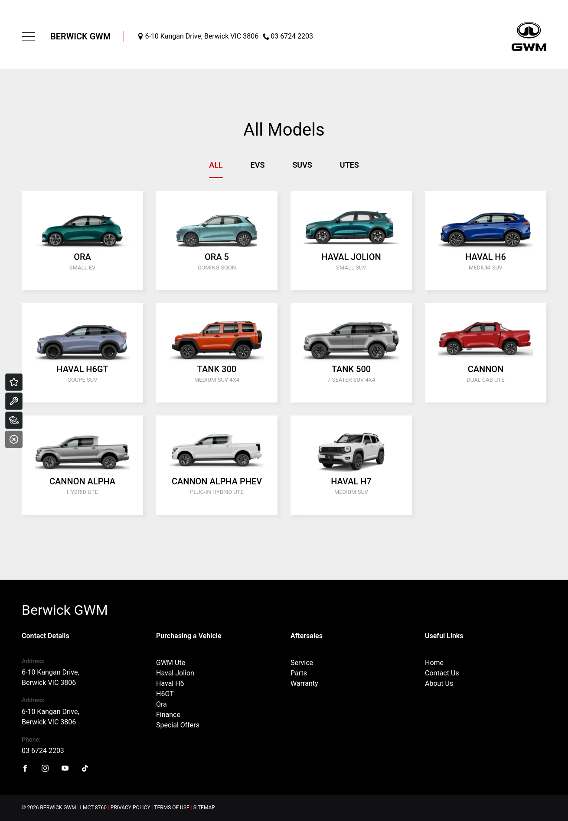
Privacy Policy (130, 808)
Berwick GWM (80, 36)
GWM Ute (170, 663)
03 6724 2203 (43, 750)
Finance (168, 715)
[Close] (14, 439)
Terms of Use (171, 808)
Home (434, 663)
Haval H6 (170, 683)
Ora (161, 704)
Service (302, 663)
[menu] (28, 36)
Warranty (304, 683)
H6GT (165, 694)
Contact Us (442, 673)
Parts (299, 673)
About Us (439, 683)
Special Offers (177, 725)
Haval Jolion (175, 673)
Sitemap (204, 808)
